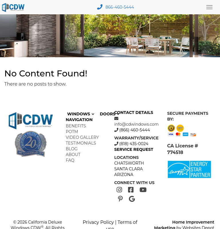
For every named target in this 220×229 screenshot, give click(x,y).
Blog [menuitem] (72, 148)
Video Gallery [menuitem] (82, 137)
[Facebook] (131, 190)
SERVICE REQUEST (133, 149)
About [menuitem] (73, 154)
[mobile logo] (14, 7)
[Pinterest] (120, 199)
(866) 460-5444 (134, 130)
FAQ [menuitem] (70, 160)
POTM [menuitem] (72, 131)
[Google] (132, 199)
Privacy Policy (98, 222)
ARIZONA (123, 174)
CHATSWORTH (129, 163)
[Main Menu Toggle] (209, 7)
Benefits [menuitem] (76, 126)
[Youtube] (143, 190)
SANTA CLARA (128, 168)
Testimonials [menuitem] (81, 143)
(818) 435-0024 (133, 143)
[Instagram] (119, 190)
